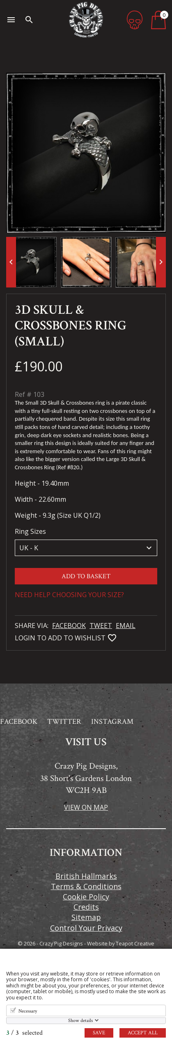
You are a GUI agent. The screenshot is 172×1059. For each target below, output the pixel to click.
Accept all (143, 1032)
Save (99, 1032)
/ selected (24, 1033)
